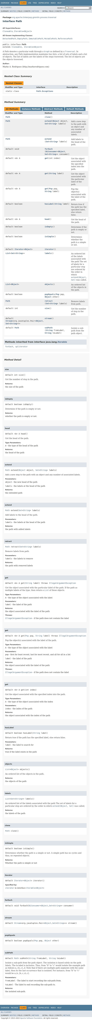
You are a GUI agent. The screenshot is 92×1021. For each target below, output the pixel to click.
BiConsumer (51, 151)
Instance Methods (31, 109)
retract (49, 301)
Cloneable (8, 31)
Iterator (19, 249)
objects (49, 284)
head (47, 219)
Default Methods (75, 109)
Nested (13, 11)
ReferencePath (65, 39)
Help (59, 3)
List (8, 253)
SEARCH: (60, 8)
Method (35, 11)
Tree (35, 3)
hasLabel (49, 204)
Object (27, 31)
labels (48, 253)
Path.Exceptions (44, 91)
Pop (50, 189)
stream (48, 318)
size (47, 308)
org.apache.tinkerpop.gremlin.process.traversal (34, 17)
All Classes (6, 7)
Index (53, 3)
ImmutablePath (36, 39)
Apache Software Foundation (31, 1018)
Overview (5, 3)
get (46, 158)
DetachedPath (9, 39)
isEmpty (49, 227)
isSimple (49, 236)
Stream (9, 321)
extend (48, 121)
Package (14, 3)
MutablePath (50, 39)
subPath (49, 328)
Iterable (18, 31)
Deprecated (43, 3)
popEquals (50, 294)
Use (29, 3)
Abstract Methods (53, 109)
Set (46, 124)
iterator (49, 249)
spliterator (21, 347)
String (52, 124)
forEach (49, 149)
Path (8, 117)
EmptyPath (22, 39)
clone (47, 117)
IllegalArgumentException (62, 583)
